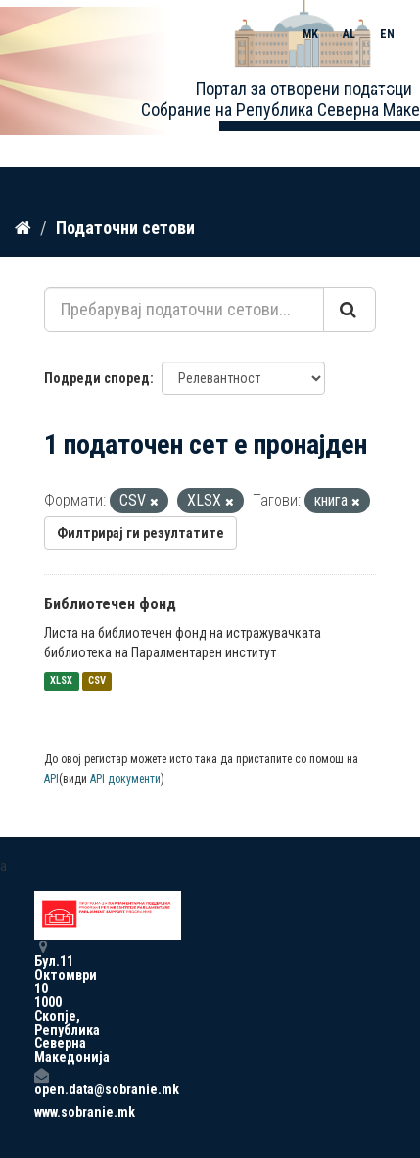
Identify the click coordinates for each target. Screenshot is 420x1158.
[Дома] (23, 228)
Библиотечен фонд (110, 604)
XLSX (61, 681)
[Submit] (349, 309)
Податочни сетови (125, 227)
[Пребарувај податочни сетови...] (184, 309)
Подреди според (97, 378)
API (51, 779)
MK (310, 34)
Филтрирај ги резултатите (140, 533)
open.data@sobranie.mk (41, 1082)
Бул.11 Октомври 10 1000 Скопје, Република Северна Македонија (41, 1002)
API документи (125, 779)
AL (349, 34)
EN (387, 34)
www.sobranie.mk (41, 1112)
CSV (97, 681)
